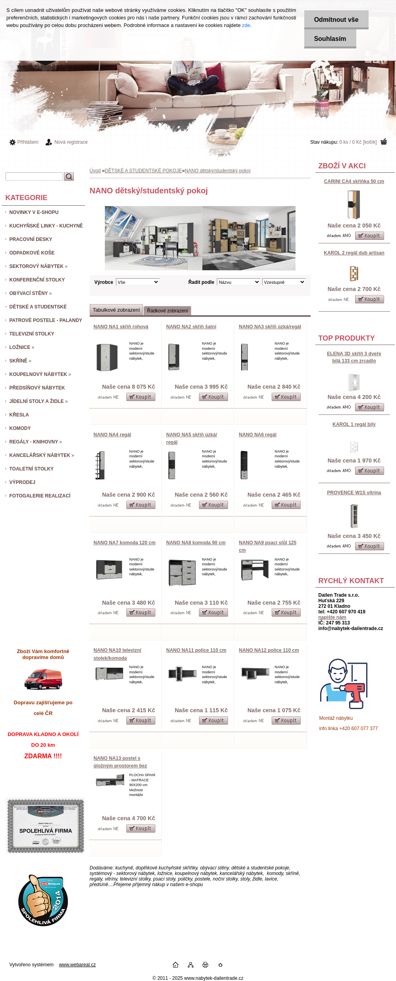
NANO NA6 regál (258, 434)
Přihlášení (28, 142)
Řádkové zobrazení (167, 311)
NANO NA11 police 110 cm (196, 650)
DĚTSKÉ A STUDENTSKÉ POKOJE (143, 170)
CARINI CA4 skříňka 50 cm (354, 181)
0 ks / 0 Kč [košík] (358, 142)
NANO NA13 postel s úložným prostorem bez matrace (120, 766)
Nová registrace (71, 142)
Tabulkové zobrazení (116, 310)
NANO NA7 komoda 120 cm (125, 542)
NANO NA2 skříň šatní (191, 327)
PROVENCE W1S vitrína (354, 492)
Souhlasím (330, 38)
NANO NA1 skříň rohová (121, 327)
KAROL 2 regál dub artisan (354, 253)
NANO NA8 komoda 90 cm (196, 542)
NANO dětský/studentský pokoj (217, 170)
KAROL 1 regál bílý (353, 424)
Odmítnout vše (336, 19)
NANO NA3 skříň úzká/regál (270, 327)
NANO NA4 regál (112, 434)
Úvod (95, 170)
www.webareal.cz (77, 965)
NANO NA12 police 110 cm (269, 650)
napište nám (332, 617)
